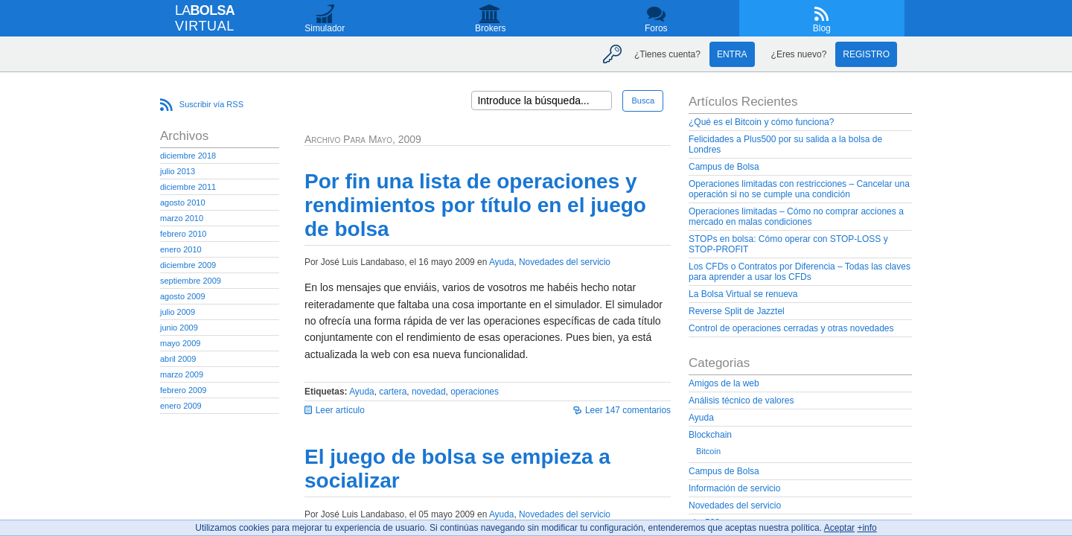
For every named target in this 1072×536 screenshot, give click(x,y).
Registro (866, 54)
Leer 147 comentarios (628, 410)
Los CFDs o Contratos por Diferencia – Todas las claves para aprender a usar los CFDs (799, 271)
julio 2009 (177, 311)
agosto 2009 (182, 296)
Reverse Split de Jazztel (737, 311)
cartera (392, 391)
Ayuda (501, 262)
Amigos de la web (724, 383)
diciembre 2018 (188, 155)
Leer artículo (340, 410)
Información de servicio (734, 488)
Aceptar (839, 528)
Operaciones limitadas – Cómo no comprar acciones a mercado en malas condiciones (796, 216)
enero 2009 (181, 405)
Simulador (324, 28)
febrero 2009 (183, 390)
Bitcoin (708, 451)
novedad (429, 391)
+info (866, 528)
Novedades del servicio (564, 262)
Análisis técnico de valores (741, 400)
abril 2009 (178, 358)
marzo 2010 (181, 218)
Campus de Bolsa (724, 167)
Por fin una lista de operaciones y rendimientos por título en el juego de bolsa (475, 205)
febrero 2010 (183, 233)
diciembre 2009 (188, 265)
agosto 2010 (182, 202)
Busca (642, 100)
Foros (656, 28)
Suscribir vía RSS (211, 104)
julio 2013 (177, 171)
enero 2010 (181, 249)
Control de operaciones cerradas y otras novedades (791, 328)
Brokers (490, 28)
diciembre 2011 (188, 186)
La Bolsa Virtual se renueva (743, 294)
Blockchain (710, 435)
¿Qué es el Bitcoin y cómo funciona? (761, 122)
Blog (822, 28)
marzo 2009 (181, 374)
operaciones (474, 391)
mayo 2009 (180, 343)
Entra (732, 54)
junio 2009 (179, 327)
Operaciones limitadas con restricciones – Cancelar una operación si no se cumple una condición (799, 189)
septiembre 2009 (190, 280)
